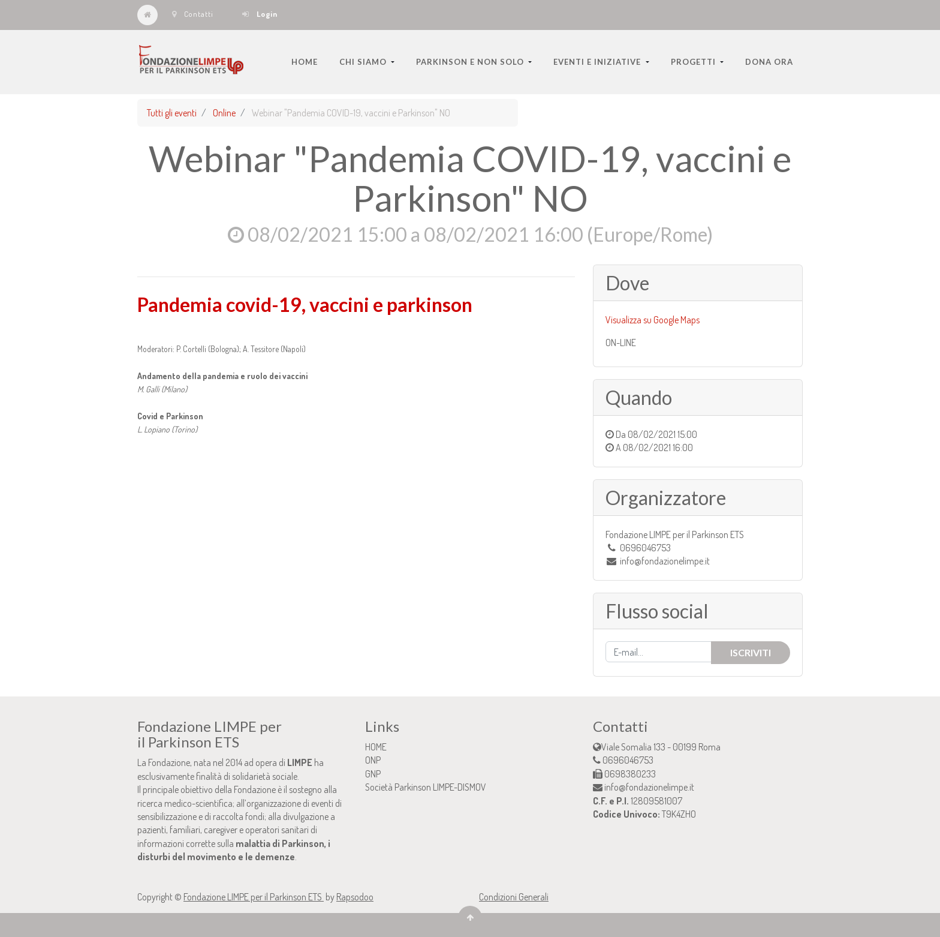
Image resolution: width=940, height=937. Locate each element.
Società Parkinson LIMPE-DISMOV (425, 787)
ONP (373, 760)
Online (224, 113)
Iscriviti (750, 652)
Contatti (192, 14)
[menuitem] (304, 61)
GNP (373, 774)
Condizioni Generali (514, 897)
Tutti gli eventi (172, 113)
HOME (376, 747)
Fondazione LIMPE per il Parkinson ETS (253, 897)
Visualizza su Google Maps (652, 320)
